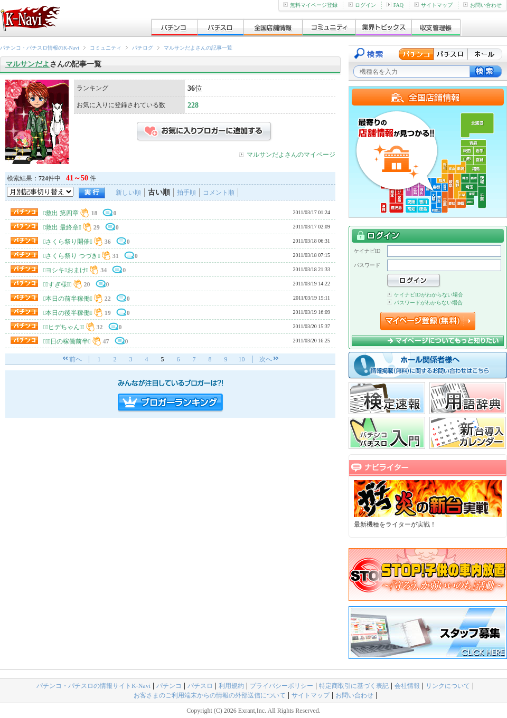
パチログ (142, 48)
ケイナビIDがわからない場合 (425, 295)
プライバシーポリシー (281, 686)
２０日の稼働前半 (67, 341)
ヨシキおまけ (65, 270)
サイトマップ (433, 5)
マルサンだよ (27, 64)
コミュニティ (105, 48)
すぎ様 (57, 284)
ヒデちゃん (63, 327)
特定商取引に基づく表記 (354, 686)
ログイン (362, 5)
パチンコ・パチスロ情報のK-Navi (39, 48)
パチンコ (169, 686)
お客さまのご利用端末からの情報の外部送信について (210, 695)
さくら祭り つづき (71, 256)
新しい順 (128, 192)
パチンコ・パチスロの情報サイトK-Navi (93, 686)
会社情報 (407, 686)
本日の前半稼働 (67, 298)
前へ (75, 359)
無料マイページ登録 (310, 5)
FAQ (395, 5)
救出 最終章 (62, 227)
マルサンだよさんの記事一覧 (198, 48)
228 (193, 105)
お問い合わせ (482, 5)
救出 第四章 (61, 213)
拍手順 (186, 192)
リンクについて (448, 686)
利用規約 (231, 686)
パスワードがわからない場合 (425, 302)
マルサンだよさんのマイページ (291, 154)
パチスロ (200, 686)
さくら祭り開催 (67, 241)
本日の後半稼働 (67, 313)
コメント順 (218, 192)
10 (242, 359)
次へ (265, 359)
